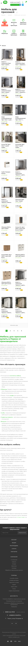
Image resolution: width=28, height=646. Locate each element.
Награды (14, 568)
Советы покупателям (14, 590)
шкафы (12, 395)
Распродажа (14, 545)
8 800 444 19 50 (14, 2)
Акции (14, 542)
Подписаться (22, 532)
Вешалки (3, 421)
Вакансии (14, 566)
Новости (14, 561)
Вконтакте (12, 623)
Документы (14, 596)
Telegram (16, 623)
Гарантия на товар (14, 582)
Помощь (14, 575)
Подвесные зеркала (7, 417)
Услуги (14, 548)
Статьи (14, 588)
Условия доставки (14, 580)
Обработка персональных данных (14, 570)
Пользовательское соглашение (14, 601)
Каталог (14, 539)
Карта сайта (14, 586)
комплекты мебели (15, 375)
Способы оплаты (14, 578)
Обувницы (4, 389)
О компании (14, 559)
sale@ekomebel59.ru (15, 615)
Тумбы (3, 413)
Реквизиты (14, 606)
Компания (14, 556)
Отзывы (14, 563)
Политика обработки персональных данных (14, 599)
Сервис (14, 584)
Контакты (14, 551)
